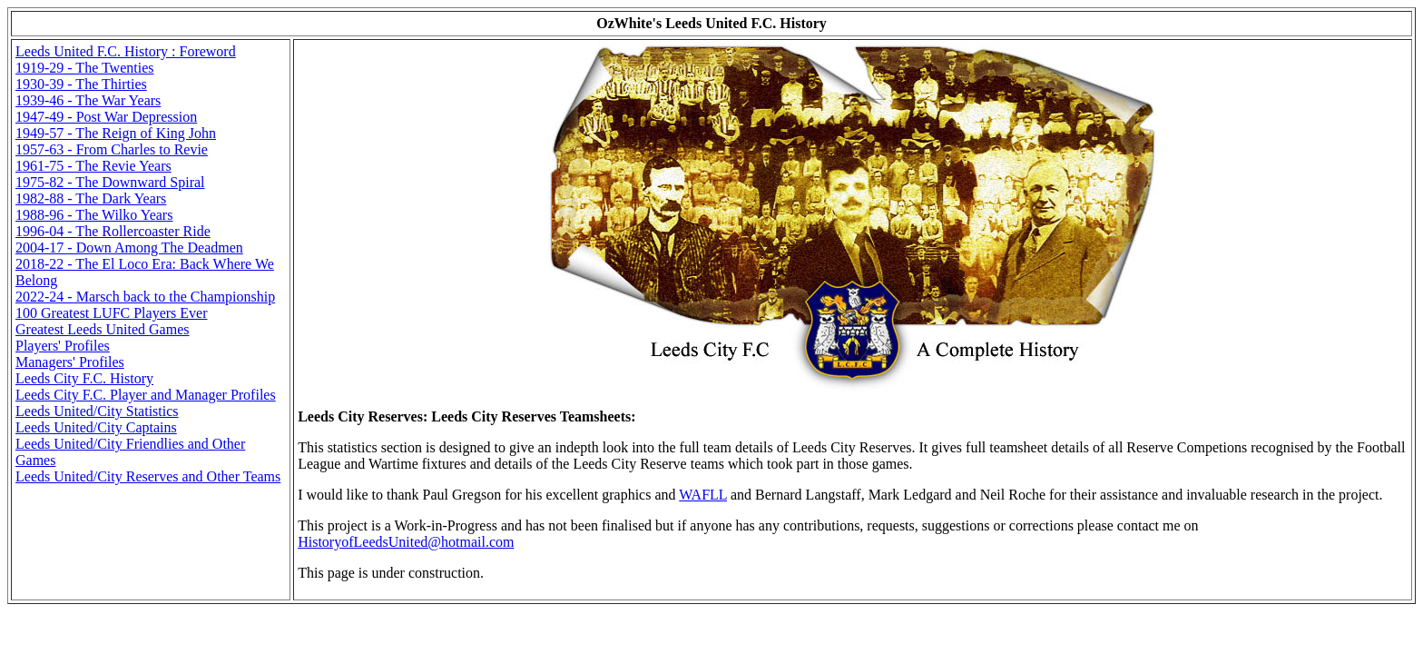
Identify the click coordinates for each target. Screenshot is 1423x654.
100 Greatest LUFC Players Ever (111, 313)
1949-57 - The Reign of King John (115, 133)
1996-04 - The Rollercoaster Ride (113, 231)
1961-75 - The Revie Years (93, 165)
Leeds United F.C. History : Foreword (125, 51)
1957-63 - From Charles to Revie (111, 149)
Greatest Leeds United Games (102, 329)
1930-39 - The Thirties (81, 84)
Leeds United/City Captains (96, 427)
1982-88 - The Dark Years (90, 198)
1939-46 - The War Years (88, 100)
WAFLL (703, 494)
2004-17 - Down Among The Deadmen (129, 247)
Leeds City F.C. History (84, 378)
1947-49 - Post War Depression (106, 116)
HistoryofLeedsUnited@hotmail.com (406, 542)
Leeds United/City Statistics (97, 411)
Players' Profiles (62, 345)
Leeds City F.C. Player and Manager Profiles (145, 394)
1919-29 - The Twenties (84, 67)
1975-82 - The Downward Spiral (110, 182)
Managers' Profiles (69, 362)
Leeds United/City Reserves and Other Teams (147, 476)
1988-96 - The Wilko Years (93, 215)
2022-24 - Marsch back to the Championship (145, 296)
